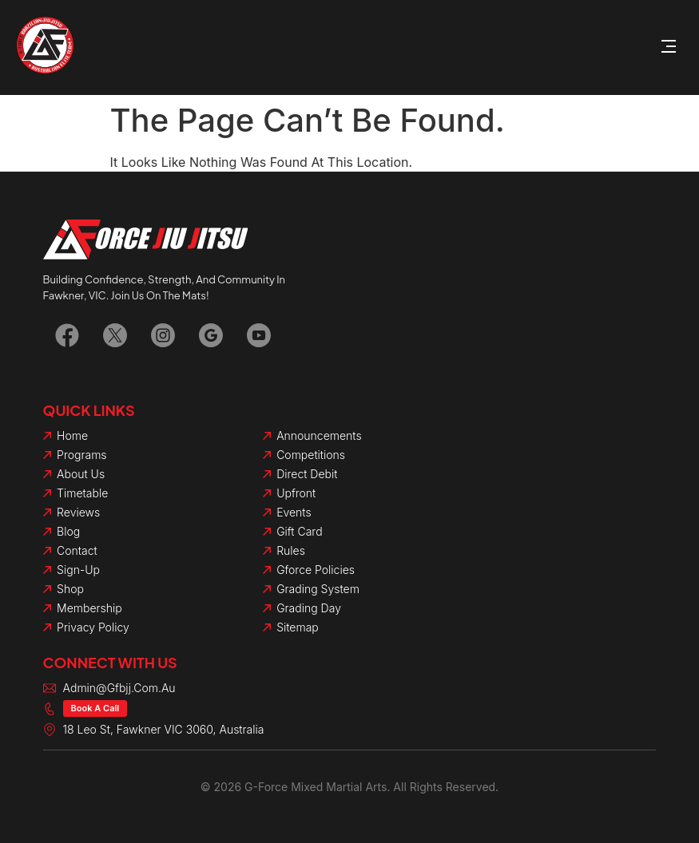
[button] (668, 48)
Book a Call (95, 708)
